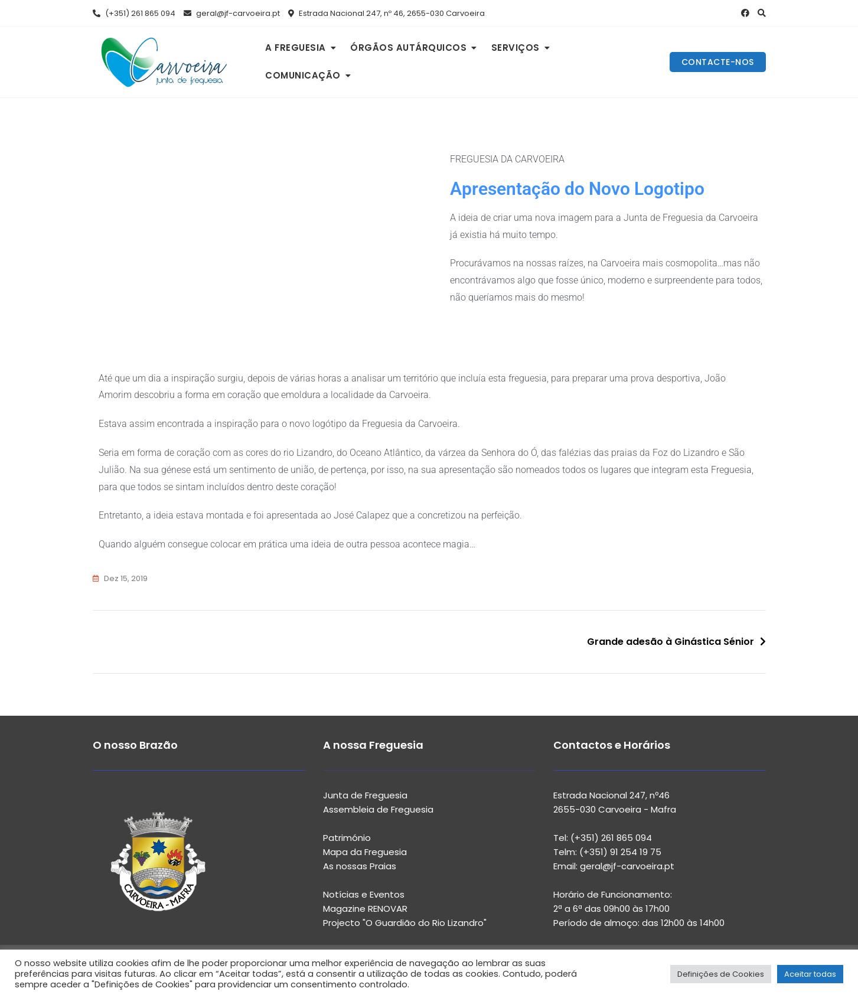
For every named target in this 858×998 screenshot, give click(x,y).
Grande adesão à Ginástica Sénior (670, 641)
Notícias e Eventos (363, 894)
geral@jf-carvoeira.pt (232, 13)
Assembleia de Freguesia (378, 809)
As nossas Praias (359, 866)
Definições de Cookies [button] (720, 974)
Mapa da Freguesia (365, 852)
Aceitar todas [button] (810, 974)
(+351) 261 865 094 (134, 13)
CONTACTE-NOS (717, 62)
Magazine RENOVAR (365, 908)
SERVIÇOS (515, 47)
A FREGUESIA (295, 47)
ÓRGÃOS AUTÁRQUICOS (408, 47)
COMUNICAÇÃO (303, 75)
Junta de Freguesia (365, 795)
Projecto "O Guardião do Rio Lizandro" (405, 923)
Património (347, 837)
